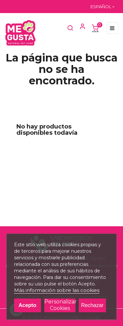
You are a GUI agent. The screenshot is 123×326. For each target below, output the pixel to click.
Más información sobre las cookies (56, 290)
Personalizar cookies (60, 305)
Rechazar (92, 305)
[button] (79, 28)
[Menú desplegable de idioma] (103, 6)
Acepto (27, 305)
